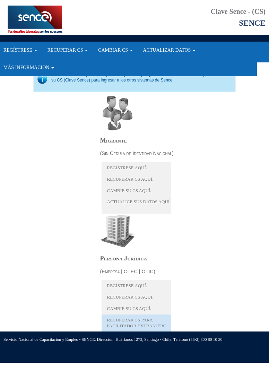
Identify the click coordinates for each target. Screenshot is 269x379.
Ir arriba (37, 359)
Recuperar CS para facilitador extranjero (137, 322)
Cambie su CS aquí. (129, 190)
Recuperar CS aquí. (130, 179)
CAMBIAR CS (115, 50)
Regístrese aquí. (127, 167)
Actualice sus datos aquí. (139, 201)
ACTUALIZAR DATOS (169, 50)
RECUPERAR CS (67, 50)
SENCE (41, 19)
